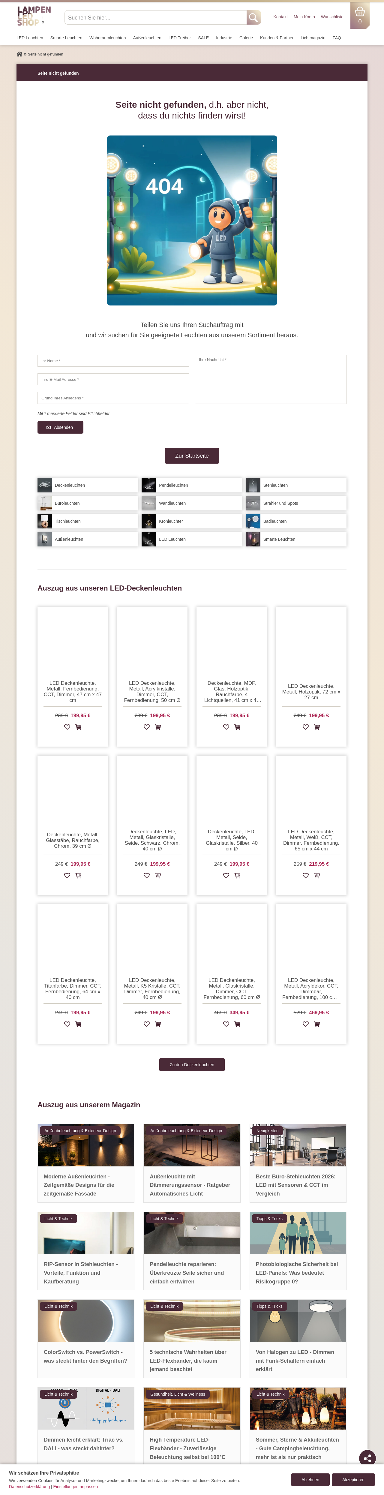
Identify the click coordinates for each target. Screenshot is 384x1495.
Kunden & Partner (276, 37)
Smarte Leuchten (66, 37)
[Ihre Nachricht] (270, 379)
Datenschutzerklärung (29, 1486)
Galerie (246, 37)
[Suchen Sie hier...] (156, 17)
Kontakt (280, 16)
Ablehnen (310, 1479)
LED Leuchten (29, 37)
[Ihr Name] (113, 361)
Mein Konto (304, 16)
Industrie (224, 37)
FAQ (337, 37)
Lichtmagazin (313, 37)
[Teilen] (367, 1458)
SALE (203, 37)
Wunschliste (332, 16)
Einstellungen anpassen (75, 1486)
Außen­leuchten (147, 37)
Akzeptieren (353, 1479)
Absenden (63, 427)
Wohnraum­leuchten (107, 37)
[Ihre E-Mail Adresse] (113, 379)
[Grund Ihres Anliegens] (113, 398)
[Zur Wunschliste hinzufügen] (67, 728)
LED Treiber (180, 37)
